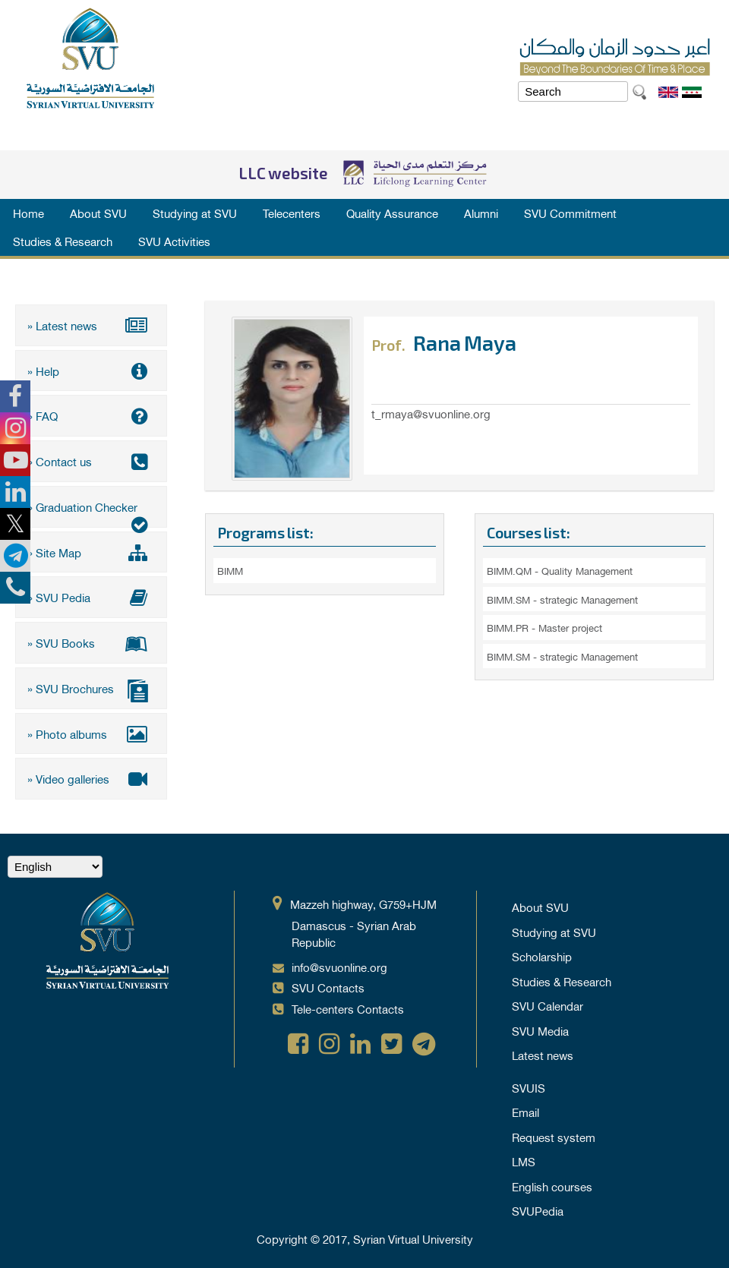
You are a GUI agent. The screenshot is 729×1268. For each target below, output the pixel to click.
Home (28, 212)
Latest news (542, 1052)
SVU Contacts (328, 984)
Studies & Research (62, 240)
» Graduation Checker (91, 511)
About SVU (98, 212)
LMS (523, 1158)
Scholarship (542, 953)
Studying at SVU (195, 212)
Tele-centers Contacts (348, 1006)
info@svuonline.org (339, 964)
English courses (552, 1183)
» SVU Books (91, 640)
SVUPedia (537, 1208)
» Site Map (91, 550)
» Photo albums (91, 731)
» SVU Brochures (91, 688)
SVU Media (540, 1028)
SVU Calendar (547, 1003)
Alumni (481, 212)
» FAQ (91, 415)
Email (525, 1109)
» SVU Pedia (91, 596)
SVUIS (528, 1085)
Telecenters (291, 212)
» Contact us (91, 460)
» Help (91, 369)
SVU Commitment (570, 212)
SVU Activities (174, 240)
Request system (553, 1134)
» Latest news (91, 325)
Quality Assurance (392, 212)
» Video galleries (91, 776)
